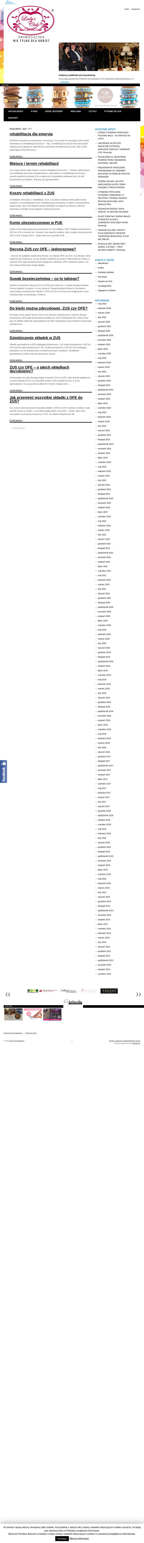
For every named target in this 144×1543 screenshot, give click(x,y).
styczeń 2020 (104, 648)
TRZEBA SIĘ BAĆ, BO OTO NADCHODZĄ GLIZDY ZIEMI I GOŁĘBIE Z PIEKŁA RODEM (112, 184)
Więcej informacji (79, 1538)
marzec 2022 (104, 530)
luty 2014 (102, 942)
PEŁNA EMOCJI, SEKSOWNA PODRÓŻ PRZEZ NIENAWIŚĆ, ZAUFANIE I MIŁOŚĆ (112, 160)
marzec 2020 (104, 639)
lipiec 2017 (103, 779)
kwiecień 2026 (104, 308)
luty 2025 (102, 371)
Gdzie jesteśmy (54, 111)
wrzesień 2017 (104, 770)
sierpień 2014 (104, 919)
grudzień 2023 (104, 435)
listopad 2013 (104, 956)
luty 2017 (102, 802)
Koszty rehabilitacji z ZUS (32, 193)
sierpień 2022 (104, 507)
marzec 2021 (104, 584)
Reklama (76, 111)
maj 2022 (102, 521)
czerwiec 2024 (104, 408)
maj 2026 (102, 304)
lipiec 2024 (103, 403)
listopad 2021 (104, 548)
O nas (34, 111)
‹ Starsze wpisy (18, 428)
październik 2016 (105, 815)
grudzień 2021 (104, 544)
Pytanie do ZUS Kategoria (13, 1033)
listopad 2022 (104, 494)
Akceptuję (62, 1538)
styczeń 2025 (104, 376)
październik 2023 (105, 444)
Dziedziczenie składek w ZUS (35, 338)
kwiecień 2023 (104, 471)
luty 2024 (102, 426)
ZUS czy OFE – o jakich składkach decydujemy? (39, 369)
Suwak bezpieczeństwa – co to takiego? (44, 279)
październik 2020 (105, 607)
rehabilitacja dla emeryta (31, 134)
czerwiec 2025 (104, 353)
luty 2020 (102, 643)
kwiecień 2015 (104, 883)
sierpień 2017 (104, 774)
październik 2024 (105, 390)
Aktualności (136, 9)
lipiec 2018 (103, 725)
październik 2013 (105, 960)
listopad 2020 (104, 602)
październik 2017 (105, 765)
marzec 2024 (104, 421)
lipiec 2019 (103, 670)
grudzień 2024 (104, 381)
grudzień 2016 (104, 811)
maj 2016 (102, 829)
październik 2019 (105, 661)
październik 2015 (105, 856)
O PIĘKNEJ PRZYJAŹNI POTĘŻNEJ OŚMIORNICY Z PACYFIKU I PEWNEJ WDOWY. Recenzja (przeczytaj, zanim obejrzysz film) (112, 198)
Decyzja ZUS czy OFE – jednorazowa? (43, 249)
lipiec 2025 (103, 349)
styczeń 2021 (104, 593)
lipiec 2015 (103, 870)
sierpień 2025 (104, 344)
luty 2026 (102, 317)
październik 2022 (105, 498)
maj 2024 (102, 412)
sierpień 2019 (104, 666)
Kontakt (13, 118)
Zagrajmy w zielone (107, 290)
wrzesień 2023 (104, 448)
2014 (24, 129)
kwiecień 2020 (104, 634)
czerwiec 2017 (104, 784)
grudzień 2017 (104, 756)
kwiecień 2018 (104, 738)
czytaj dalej (64, 82)
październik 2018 (105, 711)
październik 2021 (105, 553)
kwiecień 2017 (104, 793)
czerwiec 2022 (104, 516)
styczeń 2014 (104, 947)
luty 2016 (102, 838)
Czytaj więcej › (16, 156)
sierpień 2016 (104, 820)
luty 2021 (102, 589)
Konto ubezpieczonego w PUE (36, 223)
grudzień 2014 (104, 901)
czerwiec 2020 (104, 625)
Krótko (126, 9)
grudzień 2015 (104, 847)
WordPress (136, 1043)
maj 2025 (102, 358)
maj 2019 (102, 679)
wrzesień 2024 (104, 394)
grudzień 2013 (104, 951)
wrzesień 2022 (104, 503)
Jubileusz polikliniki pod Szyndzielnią (77, 75)
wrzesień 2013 (104, 965)
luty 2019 (102, 693)
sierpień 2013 (104, 969)
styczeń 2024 (104, 430)
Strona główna (15, 129)
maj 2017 (102, 788)
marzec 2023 (104, 476)
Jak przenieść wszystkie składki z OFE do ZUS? (46, 399)
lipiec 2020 (103, 621)
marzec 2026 (104, 313)
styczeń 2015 (104, 897)
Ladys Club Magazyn (16, 1041)
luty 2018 (102, 747)
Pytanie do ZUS (112, 111)
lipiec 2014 (103, 924)
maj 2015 (102, 879)
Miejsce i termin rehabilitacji (34, 163)
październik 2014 (105, 910)
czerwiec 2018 (104, 729)
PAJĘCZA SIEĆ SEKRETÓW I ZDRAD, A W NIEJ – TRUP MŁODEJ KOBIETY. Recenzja (112, 247)
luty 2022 (102, 534)
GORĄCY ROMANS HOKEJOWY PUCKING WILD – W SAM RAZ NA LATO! (114, 135)
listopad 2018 (104, 707)
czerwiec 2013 (104, 974)
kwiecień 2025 (104, 362)
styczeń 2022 (104, 539)
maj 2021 (102, 575)
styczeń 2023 (104, 485)
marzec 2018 (104, 743)
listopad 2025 (104, 331)
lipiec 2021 (103, 566)
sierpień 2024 (104, 399)
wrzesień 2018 (104, 716)
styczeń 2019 (104, 697)
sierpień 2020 (104, 616)
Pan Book (102, 277)
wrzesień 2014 (104, 915)
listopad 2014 (104, 906)
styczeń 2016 (104, 842)
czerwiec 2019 (104, 675)
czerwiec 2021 (104, 571)
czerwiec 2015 (104, 874)
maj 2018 (102, 734)
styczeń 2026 (104, 322)
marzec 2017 (104, 797)
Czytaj (92, 111)
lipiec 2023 (103, 457)
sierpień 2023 (104, 453)
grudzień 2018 (104, 702)
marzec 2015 (104, 888)
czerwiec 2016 (104, 824)
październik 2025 (105, 335)
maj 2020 (102, 630)
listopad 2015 (104, 851)
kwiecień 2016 (104, 833)
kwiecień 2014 (104, 933)
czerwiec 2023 (104, 462)
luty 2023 (102, 480)
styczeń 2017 (104, 806)
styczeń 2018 (104, 752)
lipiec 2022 (103, 512)
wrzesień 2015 (104, 861)
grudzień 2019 (104, 652)
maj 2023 (102, 467)
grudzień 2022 (104, 489)
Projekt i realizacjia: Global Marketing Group (124, 1041)
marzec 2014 (104, 937)
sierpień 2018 (104, 720)
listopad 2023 (104, 439)
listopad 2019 (104, 657)
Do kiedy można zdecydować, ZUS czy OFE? (49, 308)
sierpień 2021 (104, 562)
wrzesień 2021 (104, 557)
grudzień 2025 (104, 326)
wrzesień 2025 (104, 340)
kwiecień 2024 (104, 417)
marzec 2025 (104, 367)
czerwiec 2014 (104, 928)
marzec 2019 (104, 688)
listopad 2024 (104, 385)
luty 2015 (102, 892)
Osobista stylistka (106, 272)
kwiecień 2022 (104, 525)
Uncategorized (104, 286)
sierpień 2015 (104, 865)
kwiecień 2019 (104, 684)
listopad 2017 (104, 761)
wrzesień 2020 (104, 611)
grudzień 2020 (104, 598)
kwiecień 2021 (104, 580)
